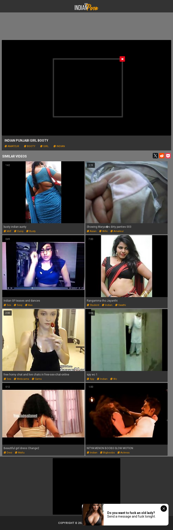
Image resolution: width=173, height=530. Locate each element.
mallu (20, 452)
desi (8, 452)
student (93, 305)
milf (7, 231)
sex (7, 305)
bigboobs (107, 452)
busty (31, 231)
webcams (21, 379)
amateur (12, 146)
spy (90, 379)
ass (28, 305)
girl (44, 146)
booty (29, 146)
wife (103, 231)
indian (59, 146)
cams (37, 379)
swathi (120, 305)
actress (123, 452)
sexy (18, 305)
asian (91, 231)
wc (113, 379)
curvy (18, 231)
